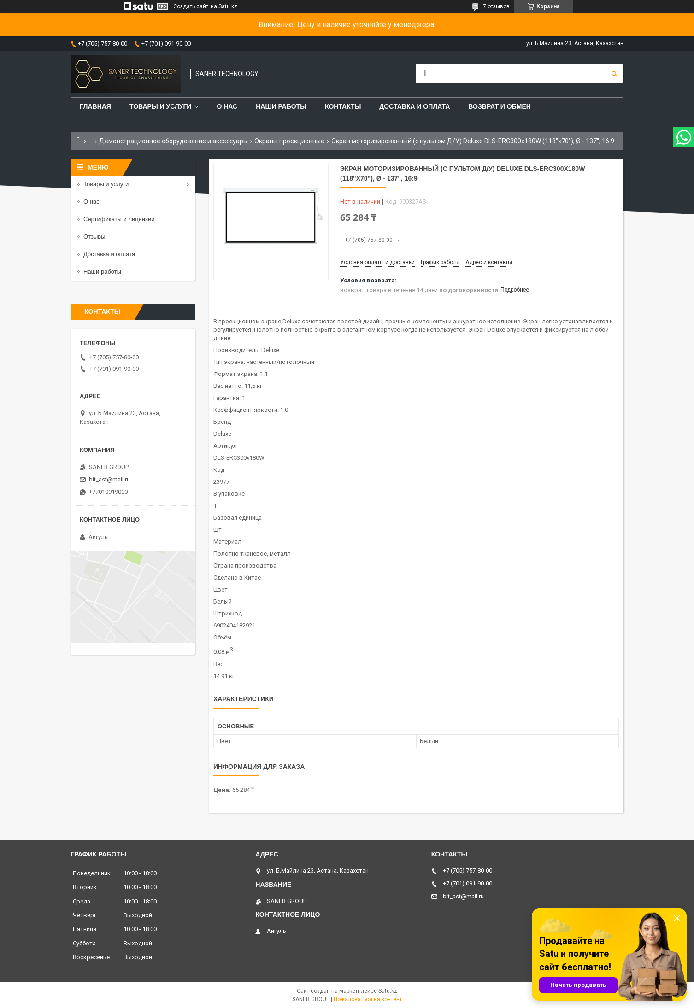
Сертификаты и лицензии (118, 219)
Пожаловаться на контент (368, 999)
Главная (95, 106)
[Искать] (614, 73)
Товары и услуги (160, 106)
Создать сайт (190, 6)
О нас (227, 106)
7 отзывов (496, 6)
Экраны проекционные (289, 141)
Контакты (343, 106)
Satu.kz (387, 991)
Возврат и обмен (499, 106)
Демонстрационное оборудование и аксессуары (173, 141)
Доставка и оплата (414, 106)
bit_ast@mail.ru (109, 479)
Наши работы (281, 106)
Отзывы (94, 236)
